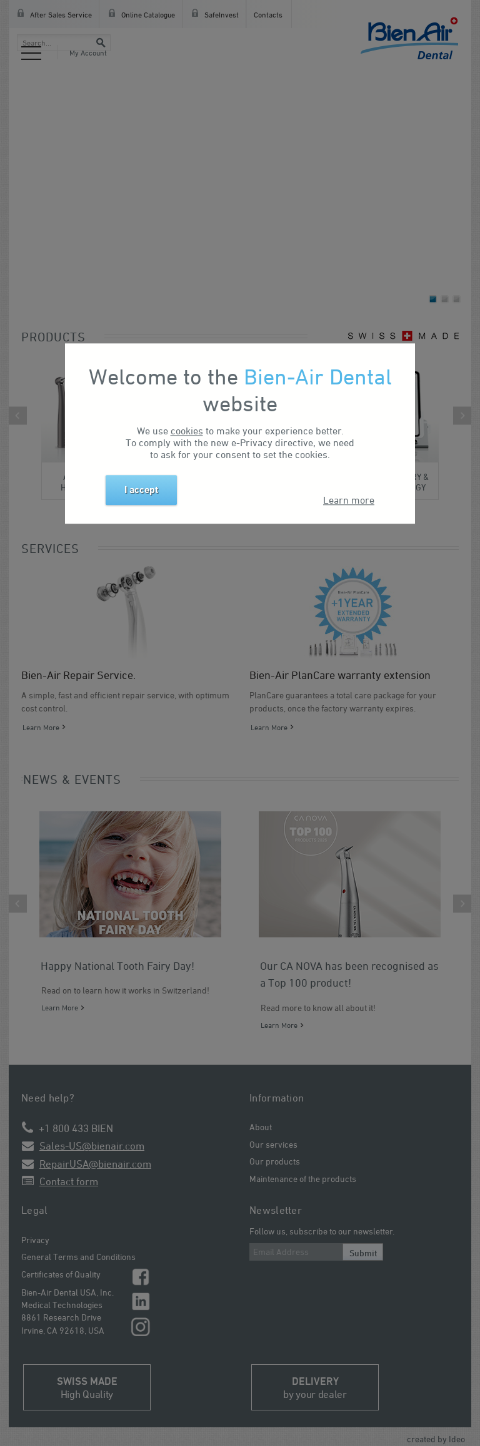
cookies (187, 431)
